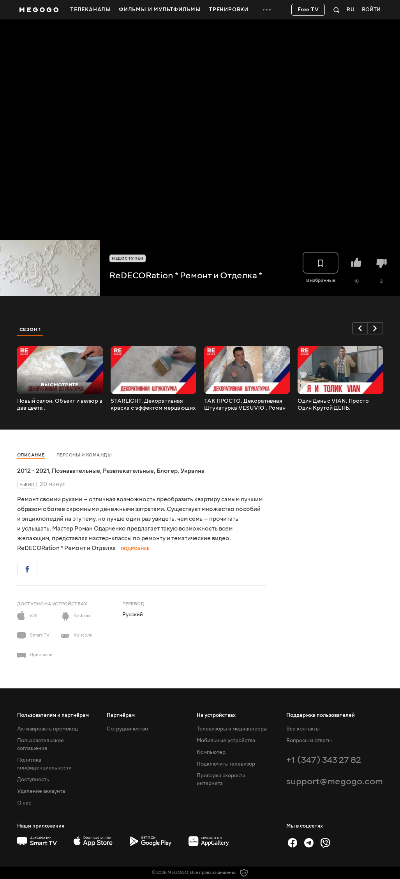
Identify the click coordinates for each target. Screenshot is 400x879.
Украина (192, 471)
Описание (31, 455)
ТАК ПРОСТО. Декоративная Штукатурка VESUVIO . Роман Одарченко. (244, 405)
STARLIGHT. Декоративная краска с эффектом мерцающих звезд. (153, 405)
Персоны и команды (84, 455)
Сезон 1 (30, 329)
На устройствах (216, 715)
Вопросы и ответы (309, 740)
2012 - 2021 (33, 471)
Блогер (167, 471)
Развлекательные (128, 471)
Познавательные (76, 471)
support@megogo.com (334, 781)
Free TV (308, 9)
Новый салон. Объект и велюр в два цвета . (59, 405)
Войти (371, 10)
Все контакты (303, 728)
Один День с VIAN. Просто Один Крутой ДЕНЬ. (333, 405)
